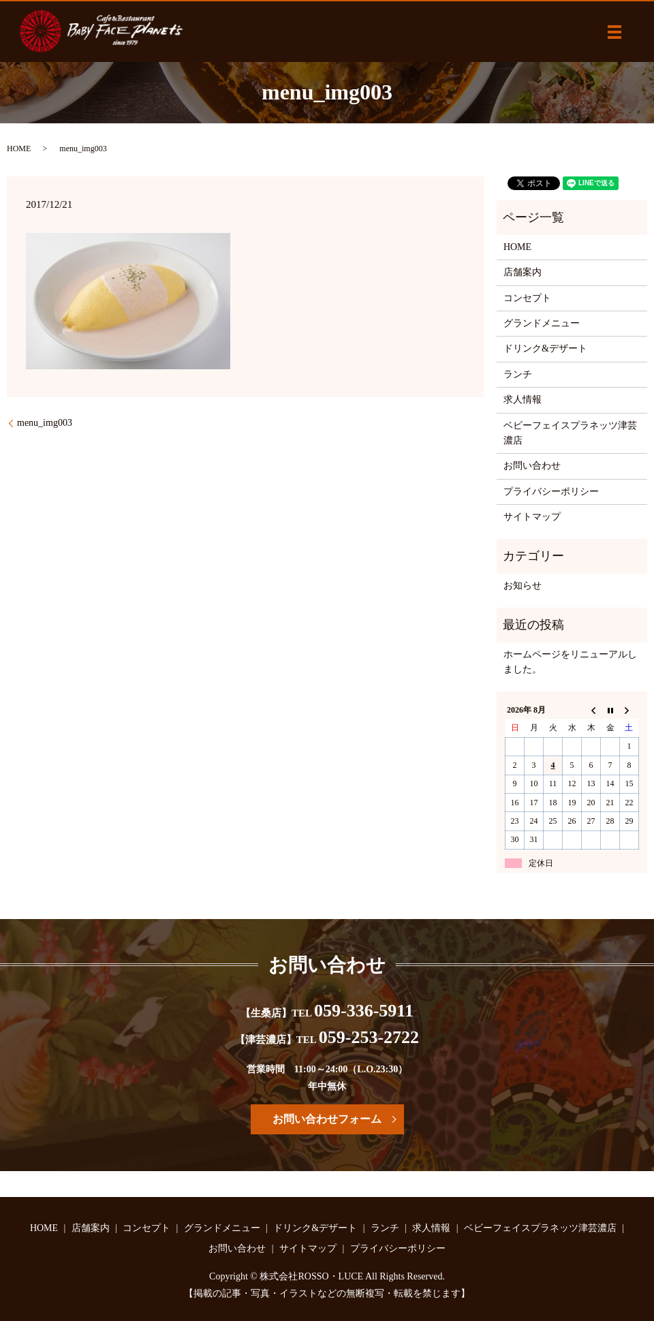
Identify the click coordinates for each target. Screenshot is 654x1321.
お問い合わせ (532, 466)
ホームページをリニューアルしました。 (570, 661)
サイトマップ (532, 517)
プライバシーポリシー (551, 491)
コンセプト (527, 298)
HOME (19, 148)
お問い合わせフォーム (327, 1119)
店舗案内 (522, 272)
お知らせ (522, 585)
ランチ (517, 374)
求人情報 (522, 399)
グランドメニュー (541, 323)
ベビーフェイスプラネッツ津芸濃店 (570, 433)
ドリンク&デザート (545, 348)
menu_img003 (44, 423)
